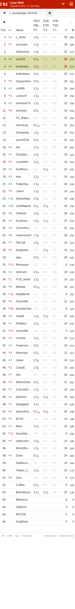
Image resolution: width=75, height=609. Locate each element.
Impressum (50, 535)
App (17, 535)
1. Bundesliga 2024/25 (23, 13)
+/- (9, 30)
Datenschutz (67, 535)
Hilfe (10, 535)
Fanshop (27, 535)
